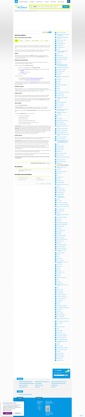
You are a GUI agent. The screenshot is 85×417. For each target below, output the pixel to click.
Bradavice (57, 83)
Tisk (37, 183)
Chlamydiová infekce (59, 94)
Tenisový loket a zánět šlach (60, 294)
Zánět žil (57, 344)
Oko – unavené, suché (59, 209)
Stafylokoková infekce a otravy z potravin (61, 285)
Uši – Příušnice (58, 309)
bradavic (22, 70)
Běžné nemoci (20, 6)
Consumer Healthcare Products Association (26, 383)
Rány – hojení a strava (21, 179)
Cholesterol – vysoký (59, 95)
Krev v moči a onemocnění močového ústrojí (62, 157)
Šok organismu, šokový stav (60, 277)
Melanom (57, 179)
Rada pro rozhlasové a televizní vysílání (58, 383)
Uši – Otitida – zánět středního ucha (62, 307)
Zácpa (57, 328)
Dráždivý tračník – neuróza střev (61, 120)
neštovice (38, 78)
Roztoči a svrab (58, 264)
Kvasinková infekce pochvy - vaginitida (60, 167)
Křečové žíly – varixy (59, 155)
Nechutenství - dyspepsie (60, 190)
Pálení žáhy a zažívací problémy (61, 222)
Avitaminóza (58, 61)
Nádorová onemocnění (60, 189)
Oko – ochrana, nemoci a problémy (62, 204)
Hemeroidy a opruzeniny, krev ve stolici (61, 126)
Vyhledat (66, 6)
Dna (56, 116)
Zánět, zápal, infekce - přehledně (61, 347)
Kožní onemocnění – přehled (22, 177)
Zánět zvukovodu (59, 345)
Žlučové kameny (58, 358)
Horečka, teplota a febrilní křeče (61, 128)
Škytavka (57, 275)
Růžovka (57, 268)
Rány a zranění (58, 258)
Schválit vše (7, 413)
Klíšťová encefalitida (59, 147)
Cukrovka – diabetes (59, 104)
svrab (24, 73)
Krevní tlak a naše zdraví (60, 159)
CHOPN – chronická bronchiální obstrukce (61, 98)
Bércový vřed (58, 62)
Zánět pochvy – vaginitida (60, 337)
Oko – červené (58, 200)
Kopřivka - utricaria (59, 149)
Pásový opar (58, 228)
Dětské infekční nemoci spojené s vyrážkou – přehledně (61, 110)
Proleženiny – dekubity (59, 252)
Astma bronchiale (59, 55)
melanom (37, 91)
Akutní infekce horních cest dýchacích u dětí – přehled (62, 35)
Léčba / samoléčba (35, 40)
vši (25, 73)
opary (37, 69)
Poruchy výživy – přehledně (60, 248)
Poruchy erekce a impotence (60, 244)
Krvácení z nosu (58, 163)
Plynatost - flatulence (59, 237)
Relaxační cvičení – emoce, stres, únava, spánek (61, 262)
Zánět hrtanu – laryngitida (60, 334)
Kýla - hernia (58, 169)
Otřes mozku (58, 221)
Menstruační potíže (59, 180)
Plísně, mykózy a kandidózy (60, 235)
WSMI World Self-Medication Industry (25, 381)
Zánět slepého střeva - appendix (61, 339)
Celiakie (57, 88)
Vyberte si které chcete (7, 410)
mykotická (22, 72)
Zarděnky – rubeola (59, 353)
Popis (16, 40)
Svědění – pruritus (59, 289)
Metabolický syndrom (59, 182)
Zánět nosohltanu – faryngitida (61, 335)
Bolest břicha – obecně (60, 71)
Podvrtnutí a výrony (59, 241)
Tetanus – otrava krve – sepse (61, 296)
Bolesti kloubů (58, 79)
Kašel (57, 144)
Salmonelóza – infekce (59, 272)
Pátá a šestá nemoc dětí (60, 230)
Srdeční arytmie (58, 283)
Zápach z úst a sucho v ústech (61, 349)
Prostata (57, 254)
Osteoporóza (58, 219)
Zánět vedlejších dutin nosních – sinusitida (61, 341)
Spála (57, 279)
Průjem (57, 256)
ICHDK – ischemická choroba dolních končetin (62, 134)
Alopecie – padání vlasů (60, 43)
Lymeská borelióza (59, 177)
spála (31, 78)
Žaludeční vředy (58, 330)
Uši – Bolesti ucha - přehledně (61, 305)
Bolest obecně (58, 73)
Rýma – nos (58, 270)
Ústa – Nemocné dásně (60, 314)
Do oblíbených (42, 183)
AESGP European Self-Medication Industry (59, 381)
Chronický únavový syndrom (60, 102)
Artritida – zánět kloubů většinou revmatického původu (61, 51)
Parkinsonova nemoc (59, 226)
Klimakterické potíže (59, 146)
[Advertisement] (42, 20)
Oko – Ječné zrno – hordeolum (61, 202)
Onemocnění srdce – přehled (61, 217)
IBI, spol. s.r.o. (37, 386)
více (42, 388)
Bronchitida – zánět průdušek (61, 84)
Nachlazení (58, 187)
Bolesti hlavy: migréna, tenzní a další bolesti (62, 77)
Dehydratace (58, 107)
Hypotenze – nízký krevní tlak (61, 132)
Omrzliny (57, 212)
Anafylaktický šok (59, 45)
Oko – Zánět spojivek (59, 210)
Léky (41, 40)
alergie (39, 79)
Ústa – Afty (58, 311)
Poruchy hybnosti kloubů (60, 246)
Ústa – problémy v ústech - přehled (62, 321)
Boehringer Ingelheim (39, 385)
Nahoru (81, 414)
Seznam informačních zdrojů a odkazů (25, 394)
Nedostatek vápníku (59, 192)
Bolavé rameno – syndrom (60, 69)
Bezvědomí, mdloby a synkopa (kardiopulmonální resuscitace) (61, 65)
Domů (16, 10)
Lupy (57, 175)
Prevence (46, 40)
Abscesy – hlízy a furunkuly (60, 32)
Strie (57, 287)
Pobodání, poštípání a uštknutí (61, 239)
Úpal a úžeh (58, 302)
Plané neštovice (58, 231)
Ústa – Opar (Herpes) (59, 316)
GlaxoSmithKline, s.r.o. (23, 386)
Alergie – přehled (59, 41)
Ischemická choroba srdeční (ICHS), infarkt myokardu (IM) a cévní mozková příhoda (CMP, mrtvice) (62, 141)
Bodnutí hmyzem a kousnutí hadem (62, 67)
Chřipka (57, 100)
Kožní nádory (38, 177)
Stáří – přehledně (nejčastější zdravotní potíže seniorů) (24, 170)
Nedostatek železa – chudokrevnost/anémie (60, 196)
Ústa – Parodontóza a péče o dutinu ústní (62, 319)
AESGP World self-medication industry (42, 381)
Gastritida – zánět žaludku (60, 124)
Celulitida (57, 90)
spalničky (34, 78)
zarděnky (41, 78)
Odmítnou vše (17, 413)
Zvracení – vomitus (59, 360)
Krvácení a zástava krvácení (60, 161)
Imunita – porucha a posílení (60, 136)
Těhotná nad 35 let (59, 293)
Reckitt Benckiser (55, 385)
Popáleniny (58, 242)
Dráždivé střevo (58, 118)
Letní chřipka (58, 173)
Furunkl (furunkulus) (59, 122)
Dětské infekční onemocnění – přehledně (61, 112)
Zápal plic (57, 351)
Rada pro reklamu (38, 383)
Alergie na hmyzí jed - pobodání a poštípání (61, 38)
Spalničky (57, 281)
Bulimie (57, 86)
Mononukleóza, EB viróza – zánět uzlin (61, 185)
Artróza (57, 53)
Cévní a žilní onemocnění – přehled (62, 92)
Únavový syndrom (59, 300)
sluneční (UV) (25, 88)
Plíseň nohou (58, 233)
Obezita (57, 199)
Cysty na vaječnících (59, 105)
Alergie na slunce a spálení (60, 40)
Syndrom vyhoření (59, 291)
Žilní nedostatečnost (59, 355)
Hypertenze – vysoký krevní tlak (61, 130)
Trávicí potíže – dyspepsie (60, 298)
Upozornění (27, 40)
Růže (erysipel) (58, 266)
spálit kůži (46, 89)
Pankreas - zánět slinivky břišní (61, 224)
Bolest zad (58, 74)
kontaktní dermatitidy (34, 79)
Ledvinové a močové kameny (61, 171)
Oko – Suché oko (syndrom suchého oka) (62, 207)
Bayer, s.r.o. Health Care (23, 385)
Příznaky (21, 40)
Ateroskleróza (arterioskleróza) (61, 57)
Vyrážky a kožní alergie (39, 179)
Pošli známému (49, 183)
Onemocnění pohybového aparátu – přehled (62, 215)
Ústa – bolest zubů (59, 313)
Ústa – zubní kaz (58, 323)
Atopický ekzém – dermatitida (61, 59)
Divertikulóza (58, 115)
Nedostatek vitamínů (59, 194)
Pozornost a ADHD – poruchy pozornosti (61, 250)
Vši (56, 325)
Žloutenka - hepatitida (59, 356)
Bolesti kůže (58, 81)
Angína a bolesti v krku (60, 47)
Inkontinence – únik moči (60, 138)
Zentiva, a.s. (54, 386)
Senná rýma (58, 273)
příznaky (47, 163)
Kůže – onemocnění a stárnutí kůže (62, 165)
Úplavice (57, 304)
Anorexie (57, 49)
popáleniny (28, 79)
